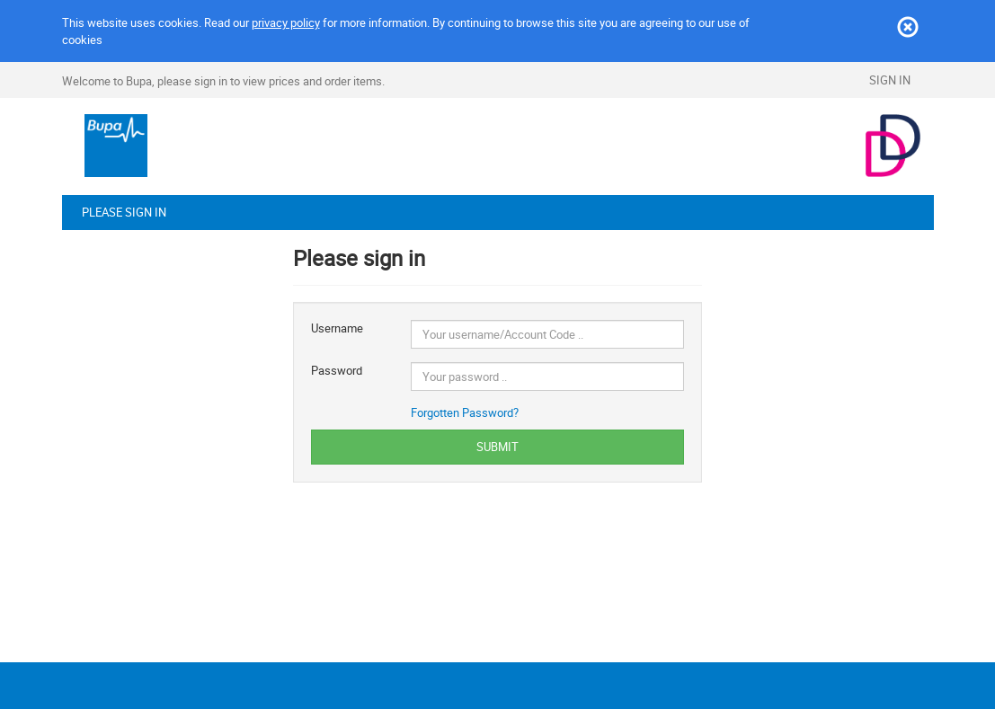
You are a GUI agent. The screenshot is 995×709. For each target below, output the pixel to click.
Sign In (890, 80)
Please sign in (124, 212)
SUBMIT (497, 447)
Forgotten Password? (465, 412)
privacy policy (286, 22)
